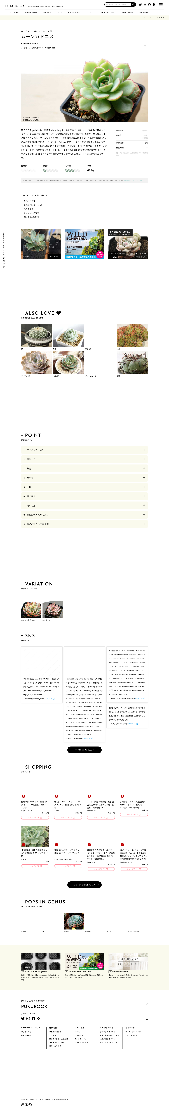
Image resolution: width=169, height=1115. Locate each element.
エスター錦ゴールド (28, 620)
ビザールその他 (55, 1047)
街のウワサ (28, 209)
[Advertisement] (84, 285)
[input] (118, 4)
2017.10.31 (131, 724)
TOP (146, 1013)
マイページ (143, 12)
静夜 (54, 349)
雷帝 (118, 376)
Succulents (143, 18)
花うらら (88, 349)
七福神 (66, 932)
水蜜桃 (23, 932)
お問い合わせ (26, 1036)
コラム (59, 12)
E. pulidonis (36, 130)
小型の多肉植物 (55, 1032)
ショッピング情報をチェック (84, 885)
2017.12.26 (86, 738)
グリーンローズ (90, 376)
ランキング (90, 12)
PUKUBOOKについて (31, 1028)
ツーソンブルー (26, 376)
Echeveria (153, 18)
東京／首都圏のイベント (109, 1036)
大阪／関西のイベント (108, 1039)
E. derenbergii (56, 130)
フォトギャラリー (107, 12)
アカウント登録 (131, 1036)
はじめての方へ (13, 12)
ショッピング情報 (126, 12)
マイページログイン (133, 1032)
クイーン (88, 932)
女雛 (118, 349)
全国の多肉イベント (107, 1032)
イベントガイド (74, 12)
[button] (134, 4)
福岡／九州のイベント (108, 1043)
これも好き (29, 201)
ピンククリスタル (134, 932)
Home (136, 18)
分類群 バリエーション (33, 205)
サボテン (52, 1036)
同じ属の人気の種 (31, 217)
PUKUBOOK (18, 6)
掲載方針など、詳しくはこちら (133, 180)
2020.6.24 (48, 698)
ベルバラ (56, 376)
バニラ (108, 932)
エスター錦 (46, 620)
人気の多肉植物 (31, 12)
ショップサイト (34, 817)
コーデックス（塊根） (57, 1043)
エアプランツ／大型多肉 (58, 1039)
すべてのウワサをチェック (84, 750)
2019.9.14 (139, 698)
